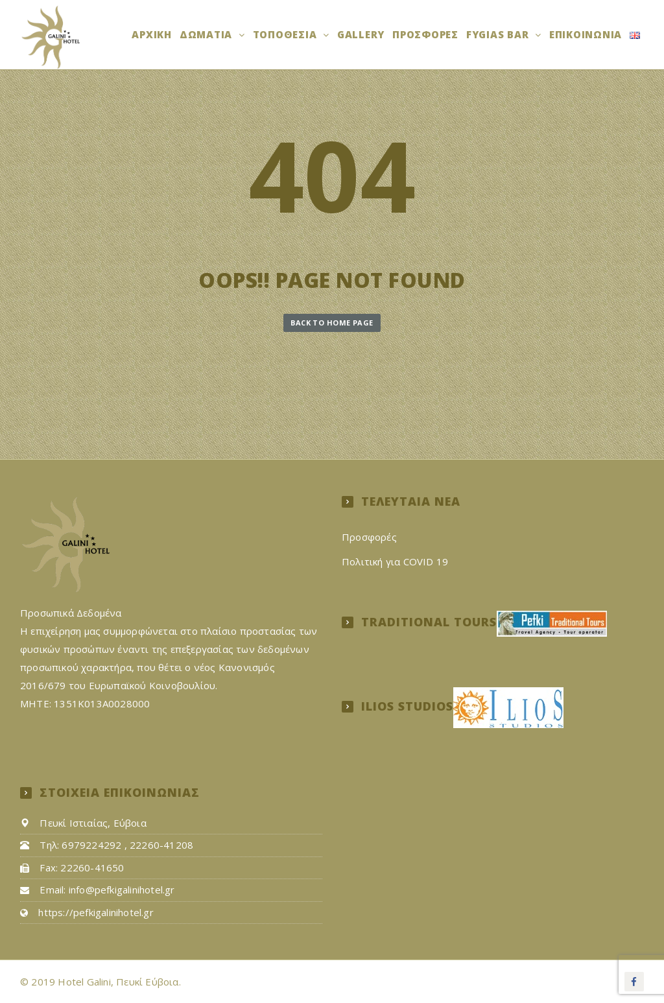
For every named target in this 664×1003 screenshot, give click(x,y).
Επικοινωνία (585, 34)
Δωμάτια (207, 34)
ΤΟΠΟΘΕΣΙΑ (286, 34)
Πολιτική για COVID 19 (395, 561)
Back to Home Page (331, 322)
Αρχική (152, 34)
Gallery (361, 34)
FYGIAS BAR (499, 34)
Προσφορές (425, 34)
